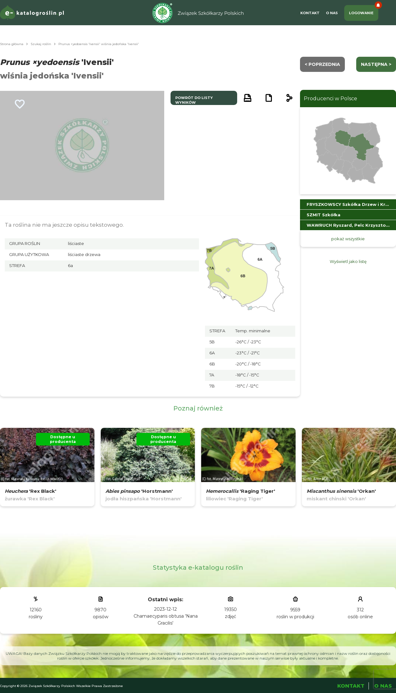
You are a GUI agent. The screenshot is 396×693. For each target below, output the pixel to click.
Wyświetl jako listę (348, 261)
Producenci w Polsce (330, 99)
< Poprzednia (322, 64)
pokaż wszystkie (348, 238)
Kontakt (310, 13)
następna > (376, 64)
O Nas (332, 13)
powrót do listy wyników (194, 100)
